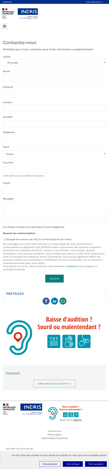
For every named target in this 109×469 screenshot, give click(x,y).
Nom (5, 71)
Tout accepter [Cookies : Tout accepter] (95, 463)
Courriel (7, 162)
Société (7, 116)
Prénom (7, 86)
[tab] (4, 26)
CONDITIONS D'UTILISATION (54, 438)
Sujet (5, 182)
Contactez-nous (54, 431)
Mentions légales (55, 434)
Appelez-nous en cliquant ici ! (54, 383)
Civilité (6, 56)
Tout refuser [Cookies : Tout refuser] (73, 463)
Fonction (8, 102)
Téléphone (8, 132)
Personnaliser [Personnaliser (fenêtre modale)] (50, 463)
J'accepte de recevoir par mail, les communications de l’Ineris (38, 239)
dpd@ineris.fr (74, 266)
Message (7, 198)
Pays (5, 146)
